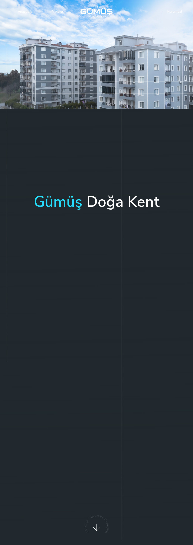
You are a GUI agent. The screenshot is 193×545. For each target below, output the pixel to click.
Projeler (57, 11)
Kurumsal (174, 11)
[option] (96, 54)
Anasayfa (25, 11)
